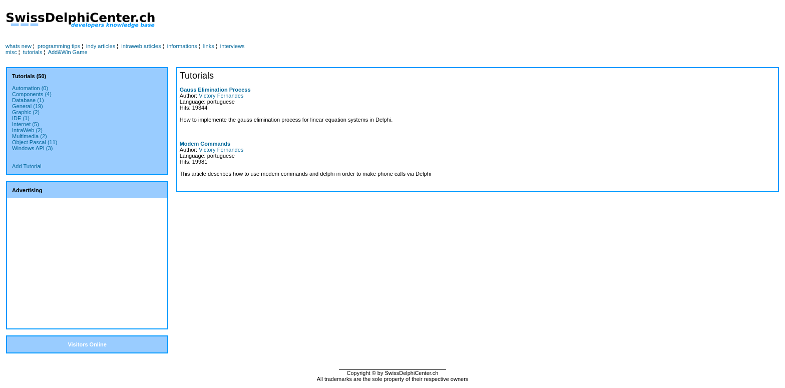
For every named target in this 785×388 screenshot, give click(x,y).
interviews (232, 46)
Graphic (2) (26, 112)
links (208, 46)
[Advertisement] (379, 21)
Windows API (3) (32, 148)
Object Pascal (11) (34, 142)
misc (11, 52)
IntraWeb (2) (27, 130)
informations (182, 46)
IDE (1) (21, 118)
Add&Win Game (68, 52)
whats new (19, 46)
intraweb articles (141, 46)
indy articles (100, 46)
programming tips (59, 46)
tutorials (33, 52)
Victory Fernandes (221, 96)
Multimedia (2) (29, 136)
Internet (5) (25, 124)
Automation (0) (30, 88)
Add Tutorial (27, 166)
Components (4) (32, 94)
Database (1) (28, 100)
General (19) (27, 106)
